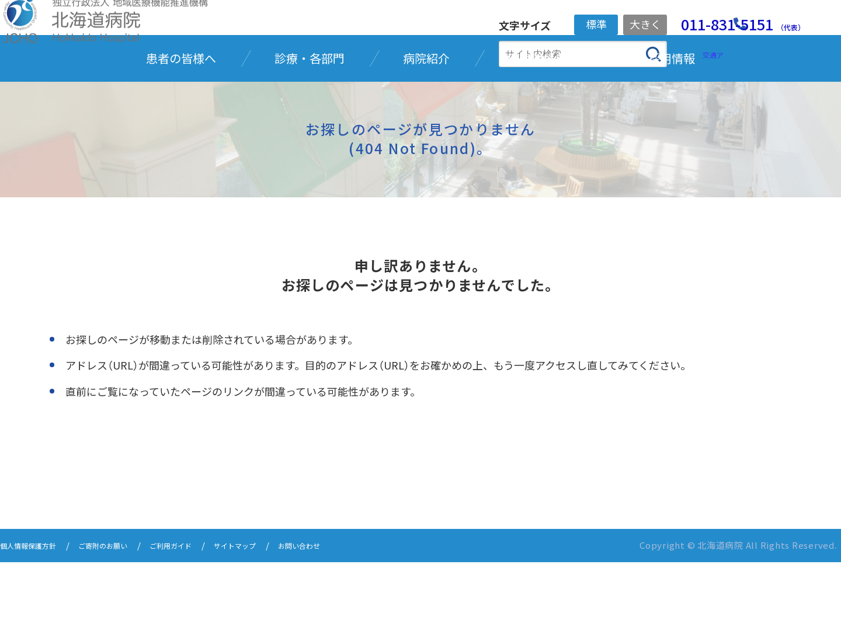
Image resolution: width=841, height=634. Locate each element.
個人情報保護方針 (35, 618)
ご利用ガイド (202, 618)
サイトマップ (277, 618)
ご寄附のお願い (123, 618)
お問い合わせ (351, 618)
